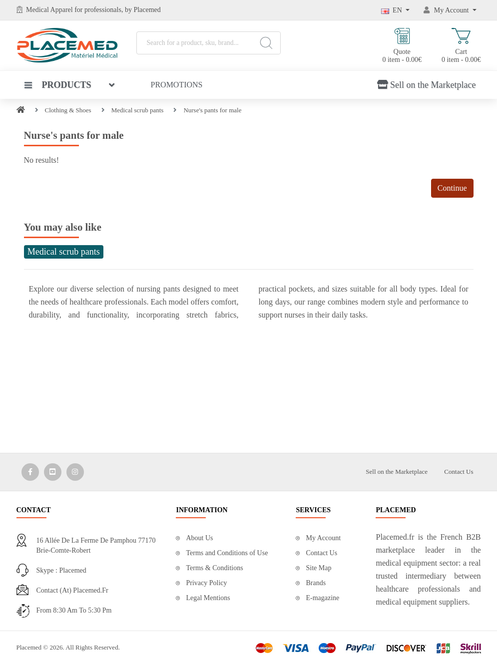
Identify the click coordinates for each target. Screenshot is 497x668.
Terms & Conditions (214, 568)
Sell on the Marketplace (426, 85)
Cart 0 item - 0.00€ (461, 45)
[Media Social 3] (75, 472)
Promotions (177, 84)
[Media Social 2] (52, 472)
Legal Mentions (208, 598)
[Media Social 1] (30, 472)
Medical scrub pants (137, 110)
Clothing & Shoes (68, 110)
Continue (452, 188)
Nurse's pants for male (212, 110)
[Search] (266, 43)
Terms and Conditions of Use (227, 553)
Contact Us (458, 471)
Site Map (318, 568)
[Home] (20, 110)
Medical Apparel (50, 9)
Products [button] (57, 85)
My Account (323, 538)
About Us (199, 538)
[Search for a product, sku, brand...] (208, 42)
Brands (316, 583)
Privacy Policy (206, 583)
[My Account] (450, 10)
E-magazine (322, 598)
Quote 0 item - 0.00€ (402, 45)
